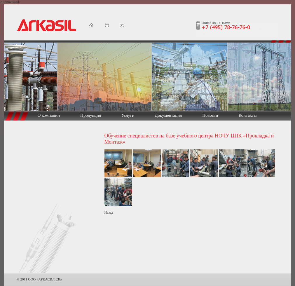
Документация (168, 115)
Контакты (248, 115)
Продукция (90, 115)
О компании (49, 115)
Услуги (128, 115)
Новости (210, 115)
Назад (108, 212)
